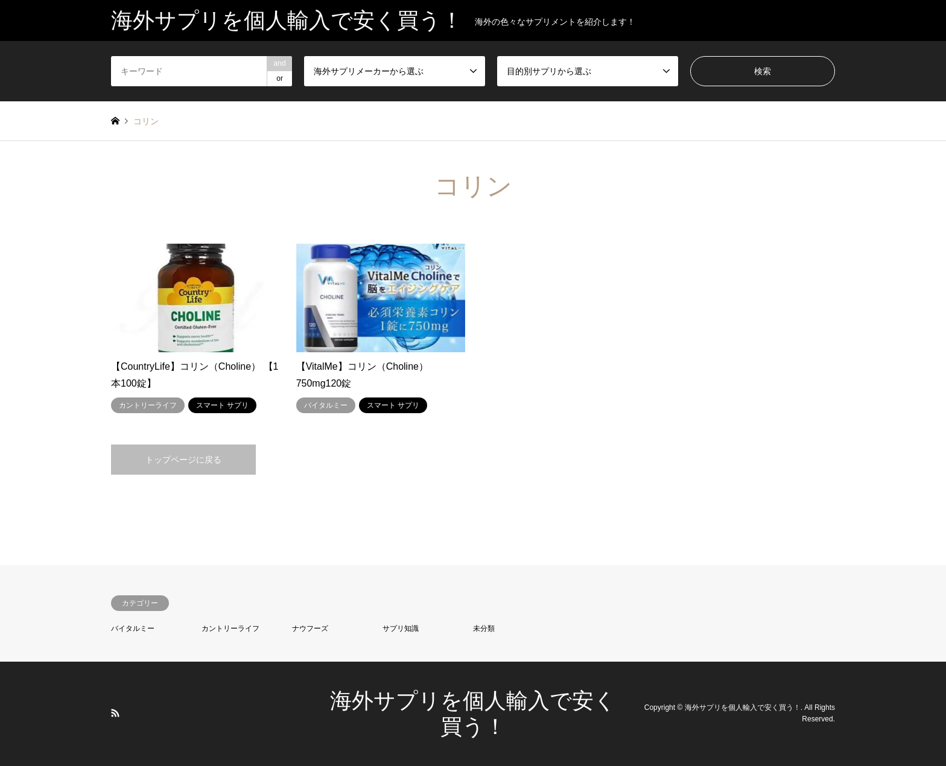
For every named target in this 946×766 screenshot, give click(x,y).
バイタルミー (132, 628)
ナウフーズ (310, 628)
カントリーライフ (230, 628)
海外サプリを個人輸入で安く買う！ (743, 707)
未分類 (484, 628)
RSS (115, 713)
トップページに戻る (183, 459)
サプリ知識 (401, 628)
